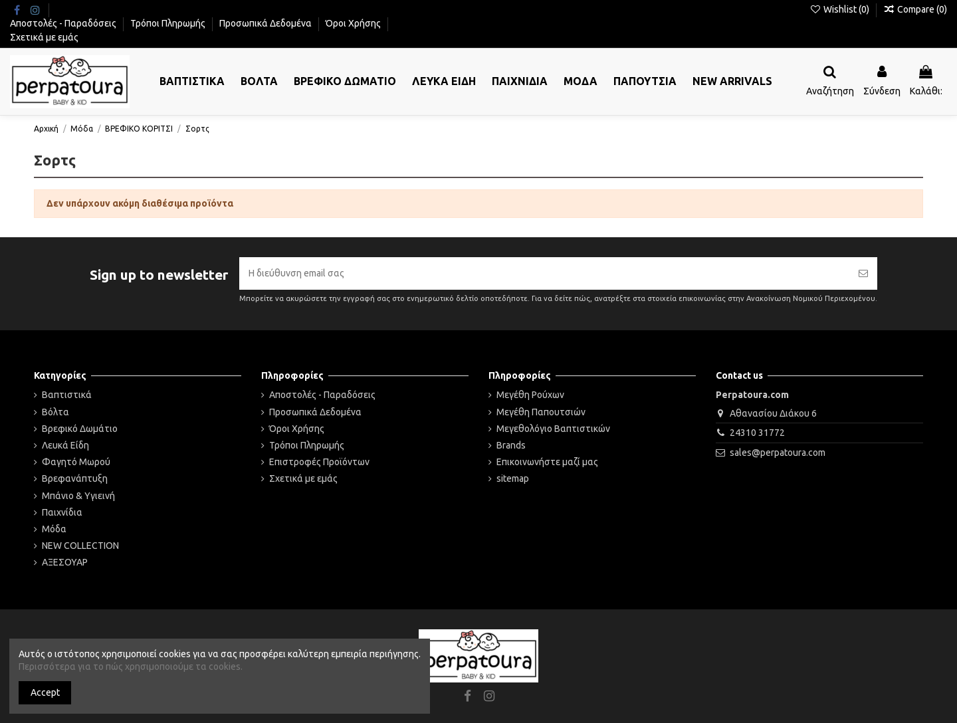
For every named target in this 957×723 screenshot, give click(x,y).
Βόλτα (55, 412)
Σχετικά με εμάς (44, 37)
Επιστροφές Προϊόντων (319, 462)
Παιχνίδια (62, 512)
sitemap (512, 478)
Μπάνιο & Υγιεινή (78, 495)
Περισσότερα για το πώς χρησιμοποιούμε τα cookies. (131, 666)
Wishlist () (840, 9)
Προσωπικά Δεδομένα (266, 23)
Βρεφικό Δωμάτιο (80, 428)
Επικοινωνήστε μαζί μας (547, 462)
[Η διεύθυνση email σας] (544, 273)
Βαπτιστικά (67, 394)
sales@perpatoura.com (777, 452)
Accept (45, 692)
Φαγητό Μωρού (76, 462)
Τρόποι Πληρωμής (168, 23)
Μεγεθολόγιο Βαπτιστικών (553, 428)
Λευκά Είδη (65, 445)
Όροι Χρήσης (354, 23)
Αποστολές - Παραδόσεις (64, 23)
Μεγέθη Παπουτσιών (540, 412)
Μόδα (54, 529)
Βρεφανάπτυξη (75, 478)
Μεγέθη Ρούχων (530, 394)
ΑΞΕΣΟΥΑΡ (65, 562)
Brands (511, 445)
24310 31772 (757, 432)
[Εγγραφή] (863, 273)
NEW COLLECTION (80, 545)
